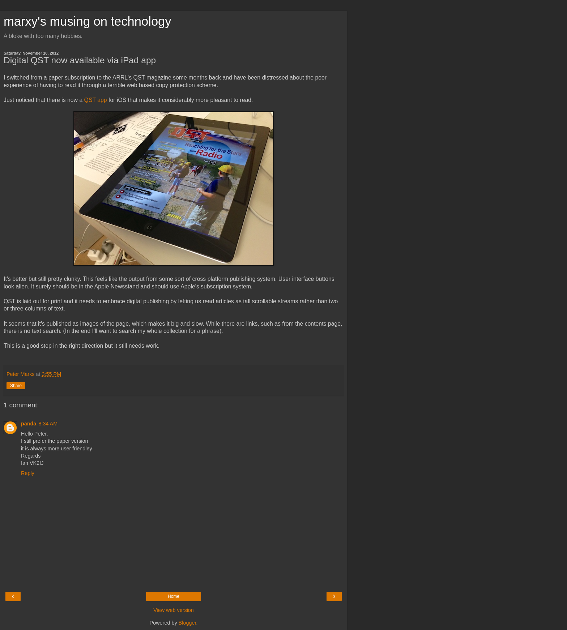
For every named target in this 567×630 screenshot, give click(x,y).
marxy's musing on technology (87, 21)
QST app (95, 100)
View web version (173, 610)
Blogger (187, 623)
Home (173, 596)
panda (28, 424)
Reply (27, 473)
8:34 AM (47, 424)
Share (16, 385)
